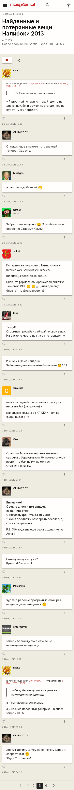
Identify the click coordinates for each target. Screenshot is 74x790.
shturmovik (20, 626)
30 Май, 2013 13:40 (12, 304)
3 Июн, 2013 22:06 (12, 379)
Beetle (33, 44)
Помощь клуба (12, 13)
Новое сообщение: (15, 44)
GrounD (18, 388)
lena (15, 313)
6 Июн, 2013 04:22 (12, 772)
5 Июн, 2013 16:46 (11, 577)
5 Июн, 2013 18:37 (11, 659)
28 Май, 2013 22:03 (12, 164)
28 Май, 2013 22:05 (12, 201)
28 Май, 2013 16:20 (12, 124)
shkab (17, 251)
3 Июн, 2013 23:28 (12, 431)
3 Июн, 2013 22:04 (12, 349)
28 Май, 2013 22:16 (12, 243)
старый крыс (36, 83)
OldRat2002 (20, 132)
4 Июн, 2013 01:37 (11, 480)
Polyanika (19, 585)
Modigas (18, 173)
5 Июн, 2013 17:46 (11, 618)
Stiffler (17, 209)
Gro (15, 439)
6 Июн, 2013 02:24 (12, 727)
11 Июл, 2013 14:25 (51, 44)
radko (16, 70)
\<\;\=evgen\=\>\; (37, 681)
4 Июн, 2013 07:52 (12, 547)
